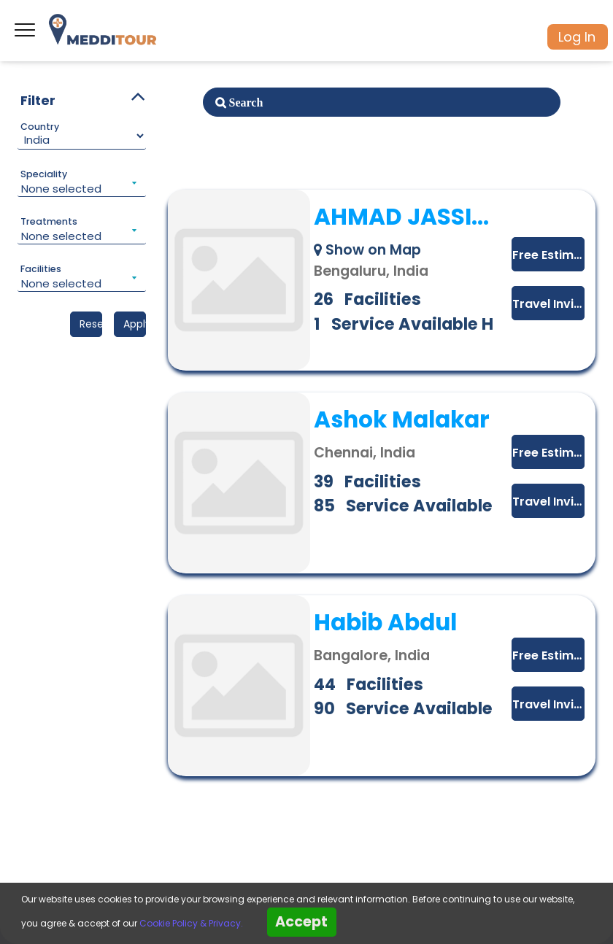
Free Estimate (548, 255)
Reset (91, 324)
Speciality (43, 174)
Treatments (48, 221)
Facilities (40, 269)
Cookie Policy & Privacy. (191, 923)
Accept (301, 922)
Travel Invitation (548, 303)
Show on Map (367, 250)
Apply (134, 324)
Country (39, 127)
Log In (576, 37)
